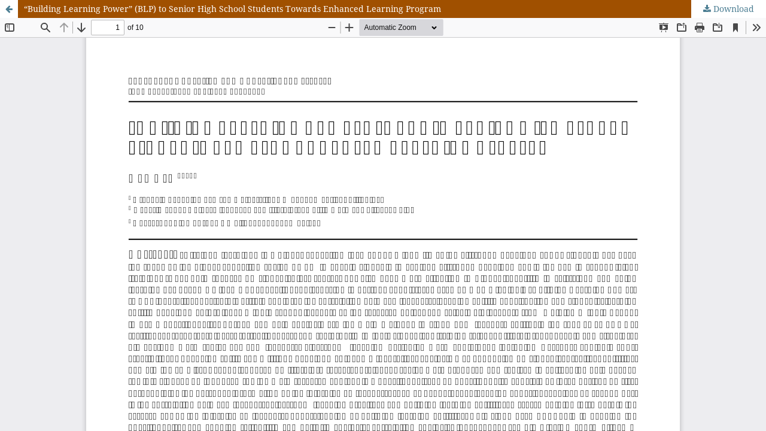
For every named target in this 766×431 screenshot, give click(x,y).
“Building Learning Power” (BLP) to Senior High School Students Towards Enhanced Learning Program (232, 8)
